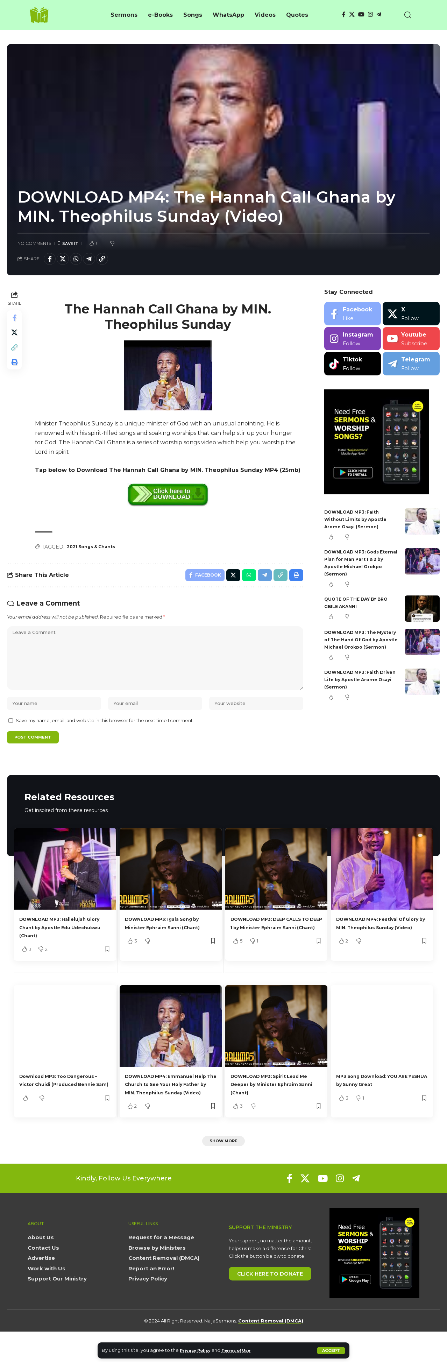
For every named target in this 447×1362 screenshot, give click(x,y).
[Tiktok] (352, 366)
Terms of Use (243, 1350)
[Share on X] (66, 261)
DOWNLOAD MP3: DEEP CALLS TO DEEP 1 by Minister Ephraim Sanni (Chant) (276, 947)
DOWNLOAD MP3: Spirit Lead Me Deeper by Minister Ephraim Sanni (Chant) (274, 1104)
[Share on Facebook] (51, 261)
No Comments (34, 243)
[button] (330, 1350)
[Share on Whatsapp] (81, 261)
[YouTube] (361, 14)
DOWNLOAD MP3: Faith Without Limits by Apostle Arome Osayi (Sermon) (359, 521)
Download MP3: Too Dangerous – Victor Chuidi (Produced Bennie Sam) (58, 1104)
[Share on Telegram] (96, 261)
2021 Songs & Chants (96, 549)
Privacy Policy (197, 1350)
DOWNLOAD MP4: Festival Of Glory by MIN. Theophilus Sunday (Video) (380, 947)
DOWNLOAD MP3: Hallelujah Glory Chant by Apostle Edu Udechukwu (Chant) (61, 947)
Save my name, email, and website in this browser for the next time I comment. (105, 739)
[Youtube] (411, 341)
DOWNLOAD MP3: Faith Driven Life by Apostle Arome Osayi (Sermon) (355, 689)
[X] (351, 14)
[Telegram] (379, 14)
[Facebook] (343, 14)
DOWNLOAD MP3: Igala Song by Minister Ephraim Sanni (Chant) (168, 947)
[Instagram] (370, 14)
